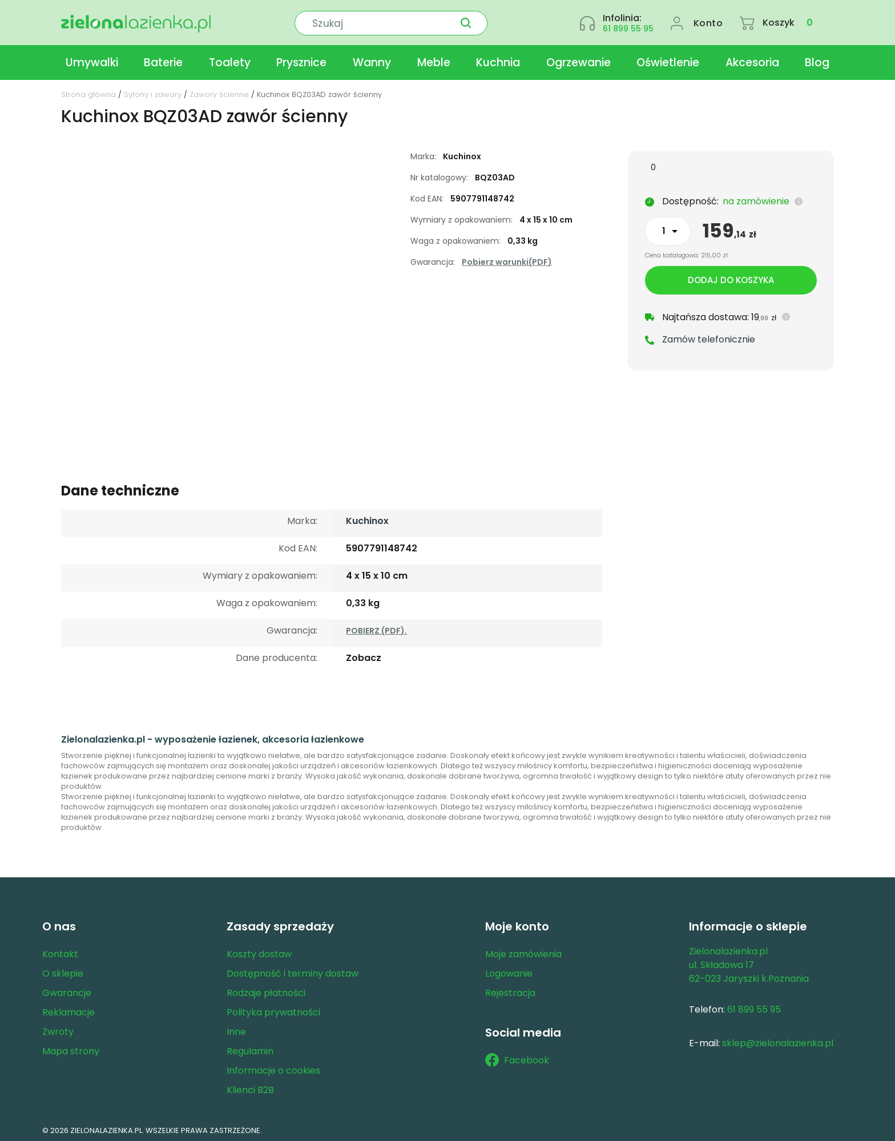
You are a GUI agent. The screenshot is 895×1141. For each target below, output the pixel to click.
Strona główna (88, 91)
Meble (433, 59)
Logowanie (509, 970)
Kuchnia (498, 59)
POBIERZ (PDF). (376, 627)
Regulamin (250, 1047)
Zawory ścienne (219, 91)
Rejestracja (510, 989)
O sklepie (62, 970)
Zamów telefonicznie (708, 336)
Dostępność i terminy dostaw (292, 970)
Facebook (517, 1057)
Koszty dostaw (259, 950)
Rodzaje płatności (266, 989)
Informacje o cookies (273, 1067)
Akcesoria (752, 59)
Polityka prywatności (273, 1008)
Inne (236, 1028)
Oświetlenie (667, 59)
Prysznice (301, 59)
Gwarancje (66, 989)
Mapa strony (70, 1047)
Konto (708, 20)
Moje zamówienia (523, 950)
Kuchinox (367, 517)
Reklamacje (68, 1008)
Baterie (163, 59)
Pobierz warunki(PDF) (507, 258)
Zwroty (58, 1028)
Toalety (230, 59)
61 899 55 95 (628, 26)
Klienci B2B (250, 1086)
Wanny (372, 59)
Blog (817, 59)
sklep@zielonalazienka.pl (777, 1039)
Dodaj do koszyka (731, 277)
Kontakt (60, 950)
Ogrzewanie (578, 59)
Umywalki (92, 59)
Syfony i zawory (153, 91)
